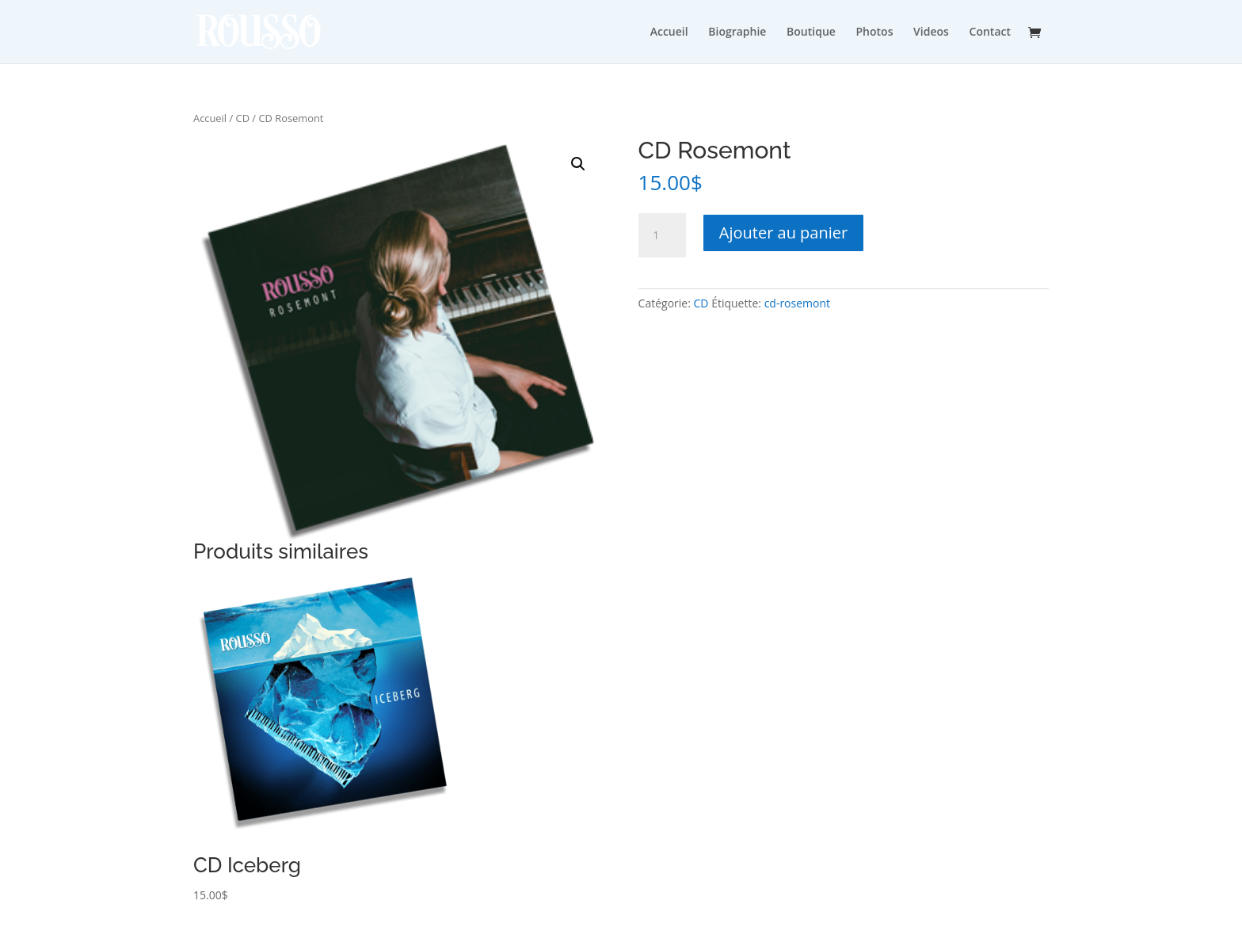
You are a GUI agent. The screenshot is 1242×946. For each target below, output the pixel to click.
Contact (990, 31)
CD (243, 118)
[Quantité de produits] (662, 235)
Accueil (669, 31)
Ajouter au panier (783, 232)
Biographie (737, 31)
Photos (874, 31)
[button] (578, 164)
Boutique (811, 31)
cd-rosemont (797, 303)
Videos (931, 31)
